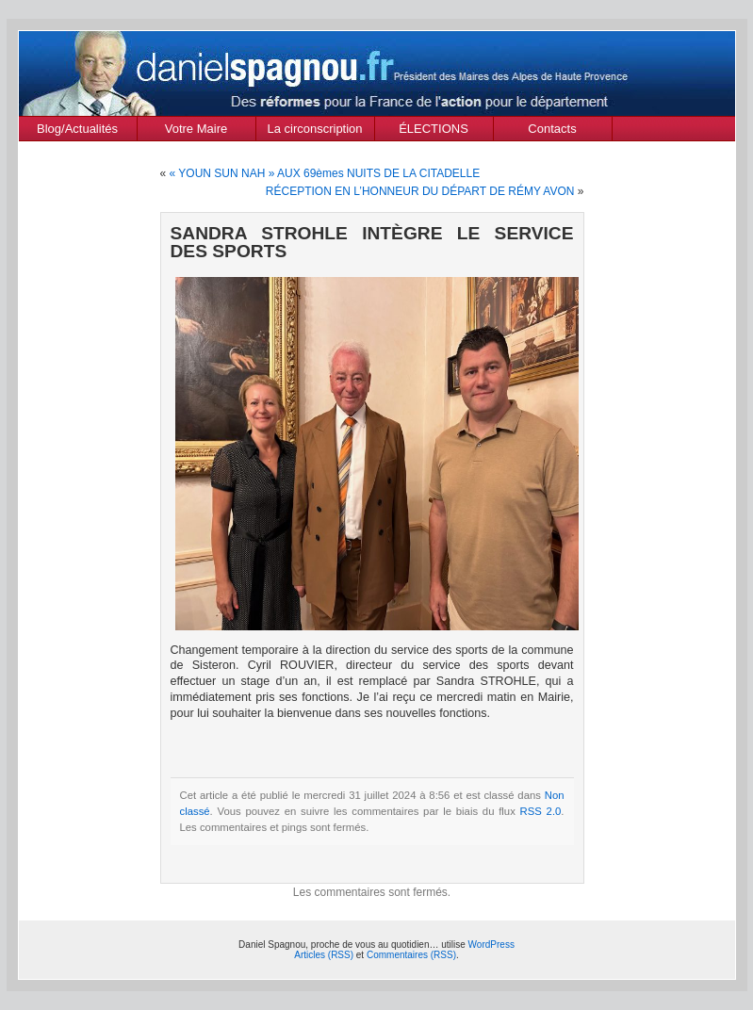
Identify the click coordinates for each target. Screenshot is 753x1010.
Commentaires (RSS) (411, 955)
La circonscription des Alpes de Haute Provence (315, 131)
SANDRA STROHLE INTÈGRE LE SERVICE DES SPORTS (372, 242)
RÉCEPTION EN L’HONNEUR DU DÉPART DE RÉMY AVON (420, 191)
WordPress (491, 944)
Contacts (552, 129)
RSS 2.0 (541, 811)
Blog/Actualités (77, 129)
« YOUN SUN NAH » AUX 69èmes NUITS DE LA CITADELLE (325, 173)
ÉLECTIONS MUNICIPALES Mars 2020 (433, 131)
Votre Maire (196, 129)
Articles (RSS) (323, 955)
